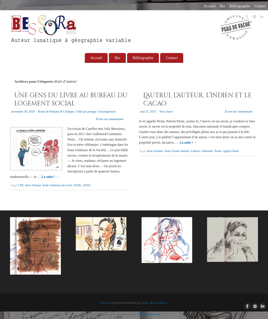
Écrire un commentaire (110, 119)
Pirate (218, 151)
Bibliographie (239, 6)
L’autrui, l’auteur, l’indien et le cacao (197, 99)
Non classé (166, 111)
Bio (222, 6)
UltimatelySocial (149, 314)
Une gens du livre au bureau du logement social (71, 99)
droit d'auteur (33, 185)
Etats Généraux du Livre (57, 185)
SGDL (78, 185)
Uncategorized (106, 111)
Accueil (209, 6)
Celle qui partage (86, 111)
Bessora (105, 302)
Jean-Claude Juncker (176, 151)
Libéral (195, 151)
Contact (260, 6)
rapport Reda (231, 151)
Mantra (145, 302)
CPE (21, 185)
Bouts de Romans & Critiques (56, 111)
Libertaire (207, 151)
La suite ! (50, 176)
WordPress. (160, 302)
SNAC (87, 185)
